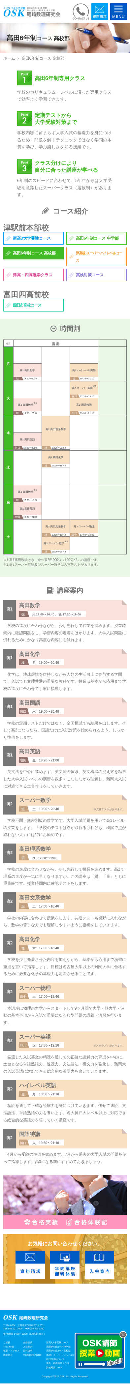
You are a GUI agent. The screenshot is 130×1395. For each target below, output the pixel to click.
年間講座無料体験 (32, 1355)
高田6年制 (97, 238)
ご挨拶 (6, 1342)
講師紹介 (8, 1355)
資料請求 (27, 1351)
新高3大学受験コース (57, 1342)
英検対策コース (54, 1367)
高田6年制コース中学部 (58, 1347)
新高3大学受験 (32, 238)
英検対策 (90, 275)
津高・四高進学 (32, 275)
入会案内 (27, 1347)
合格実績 (27, 1342)
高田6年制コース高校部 (58, 1351)
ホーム (9, 58)
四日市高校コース (55, 1359)
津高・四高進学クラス (57, 1363)
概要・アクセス (11, 1351)
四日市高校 (27, 305)
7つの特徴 (8, 1347)
